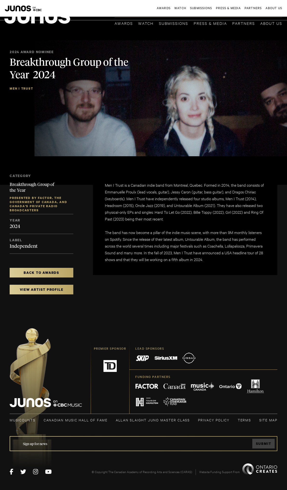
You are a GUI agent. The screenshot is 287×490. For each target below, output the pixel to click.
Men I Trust (21, 88)
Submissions (173, 23)
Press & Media (210, 23)
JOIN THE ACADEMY (215, 11)
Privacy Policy (214, 420)
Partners (243, 23)
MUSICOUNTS (22, 420)
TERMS (244, 420)
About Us (271, 23)
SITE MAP (268, 420)
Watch (146, 23)
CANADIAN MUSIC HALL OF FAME (76, 420)
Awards (124, 23)
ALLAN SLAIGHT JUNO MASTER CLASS (153, 420)
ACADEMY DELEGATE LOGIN (259, 11)
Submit (263, 443)
